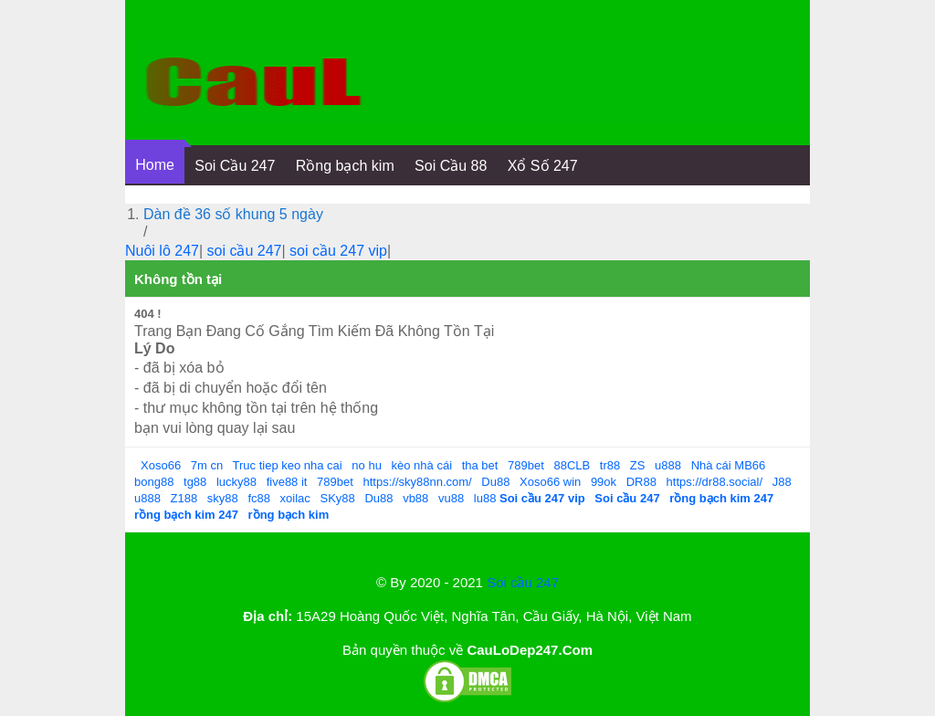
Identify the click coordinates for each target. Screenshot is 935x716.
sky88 (222, 498)
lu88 (485, 498)
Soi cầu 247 (523, 582)
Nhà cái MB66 (728, 465)
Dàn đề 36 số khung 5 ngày (233, 214)
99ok (603, 482)
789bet (526, 465)
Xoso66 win (550, 482)
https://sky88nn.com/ (416, 482)
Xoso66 (161, 465)
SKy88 (337, 498)
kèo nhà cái (422, 465)
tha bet (480, 465)
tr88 (610, 465)
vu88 (451, 498)
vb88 (415, 498)
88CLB (571, 465)
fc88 (258, 498)
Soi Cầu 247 (234, 166)
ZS (638, 465)
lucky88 (236, 482)
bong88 (153, 482)
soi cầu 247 (244, 250)
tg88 (195, 482)
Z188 (184, 498)
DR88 (641, 482)
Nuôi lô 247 (162, 250)
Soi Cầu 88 (451, 166)
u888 (668, 465)
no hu (367, 465)
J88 (782, 482)
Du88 (495, 482)
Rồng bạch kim (345, 166)
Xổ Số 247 (543, 166)
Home (154, 165)
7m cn (207, 465)
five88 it (287, 482)
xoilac (295, 498)
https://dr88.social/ (715, 482)
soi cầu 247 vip (338, 250)
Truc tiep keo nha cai (287, 465)
